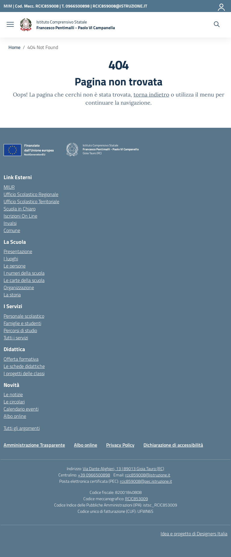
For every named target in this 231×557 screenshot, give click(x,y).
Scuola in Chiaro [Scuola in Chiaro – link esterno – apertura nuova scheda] (19, 208)
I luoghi (11, 258)
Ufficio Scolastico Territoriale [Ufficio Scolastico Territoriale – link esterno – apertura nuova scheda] (31, 201)
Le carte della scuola (24, 280)
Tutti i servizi (16, 337)
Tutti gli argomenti (22, 428)
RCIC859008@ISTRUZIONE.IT (120, 6)
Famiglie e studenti (22, 323)
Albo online (15, 416)
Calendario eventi (21, 408)
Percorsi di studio (20, 330)
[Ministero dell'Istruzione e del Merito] (9, 6)
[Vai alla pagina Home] (14, 47)
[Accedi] (221, 6)
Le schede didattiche (24, 366)
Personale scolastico (24, 316)
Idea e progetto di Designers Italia (194, 533)
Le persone (15, 265)
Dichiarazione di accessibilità (173, 444)
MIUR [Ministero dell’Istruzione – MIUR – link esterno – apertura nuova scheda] (9, 187)
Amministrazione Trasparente (34, 444)
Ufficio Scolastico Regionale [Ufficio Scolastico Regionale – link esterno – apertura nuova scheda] (31, 194)
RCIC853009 (136, 498)
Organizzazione (19, 287)
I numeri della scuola (24, 273)
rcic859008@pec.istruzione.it (146, 481)
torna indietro (151, 94)
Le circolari (14, 401)
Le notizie (13, 394)
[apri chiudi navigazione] (10, 25)
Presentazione (18, 251)
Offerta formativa (21, 359)
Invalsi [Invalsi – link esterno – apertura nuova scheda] (10, 223)
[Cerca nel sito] (216, 25)
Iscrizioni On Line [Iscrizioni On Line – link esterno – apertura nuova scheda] (20, 215)
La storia (12, 294)
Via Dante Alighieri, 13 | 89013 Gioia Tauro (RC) (123, 468)
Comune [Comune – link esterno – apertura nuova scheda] (12, 230)
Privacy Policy (120, 444)
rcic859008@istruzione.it (147, 475)
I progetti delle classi (24, 373)
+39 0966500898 (94, 475)
